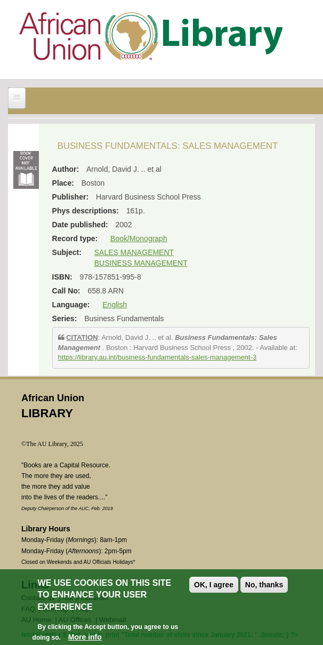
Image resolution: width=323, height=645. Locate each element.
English (114, 304)
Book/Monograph (138, 238)
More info (85, 638)
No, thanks (264, 586)
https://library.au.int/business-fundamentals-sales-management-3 (157, 357)
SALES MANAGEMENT (134, 252)
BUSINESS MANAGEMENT (141, 263)
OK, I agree (213, 586)
